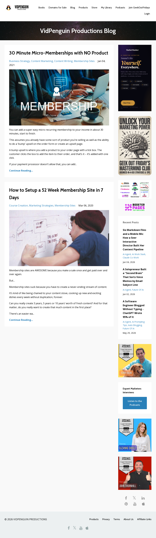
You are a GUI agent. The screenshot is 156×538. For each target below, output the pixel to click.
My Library (106, 7)
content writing (63, 61)
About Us (128, 519)
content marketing (42, 61)
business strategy (19, 61)
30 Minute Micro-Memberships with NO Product (58, 53)
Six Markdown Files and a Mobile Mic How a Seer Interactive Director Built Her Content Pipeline (134, 239)
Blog (72, 7)
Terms (116, 519)
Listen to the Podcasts (135, 403)
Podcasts (120, 7)
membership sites (84, 61)
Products (83, 7)
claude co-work (131, 257)
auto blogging (135, 325)
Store (94, 7)
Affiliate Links (144, 519)
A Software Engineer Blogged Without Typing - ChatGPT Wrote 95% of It (133, 309)
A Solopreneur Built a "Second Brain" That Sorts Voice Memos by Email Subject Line (134, 277)
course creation (18, 205)
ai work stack (138, 254)
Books (41, 7)
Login (147, 13)
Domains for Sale (57, 7)
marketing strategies (41, 205)
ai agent (127, 254)
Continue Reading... (21, 170)
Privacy (106, 519)
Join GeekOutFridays (139, 7)
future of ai (138, 289)
